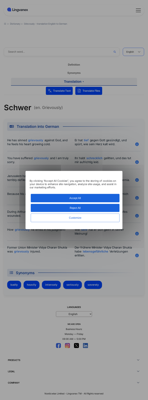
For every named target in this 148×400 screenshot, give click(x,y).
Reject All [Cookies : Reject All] (75, 208)
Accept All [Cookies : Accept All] (75, 198)
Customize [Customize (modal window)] (75, 217)
